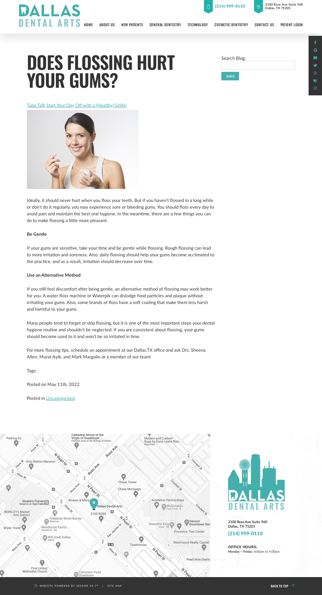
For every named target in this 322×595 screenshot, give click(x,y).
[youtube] (315, 58)
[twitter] (315, 65)
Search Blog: (233, 58)
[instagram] (315, 88)
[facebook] (315, 43)
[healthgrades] (315, 81)
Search (230, 76)
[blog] (315, 73)
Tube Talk (36, 105)
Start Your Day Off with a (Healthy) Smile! (86, 105)
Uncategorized (60, 398)
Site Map (114, 586)
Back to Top (283, 586)
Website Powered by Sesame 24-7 (66, 586)
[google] (315, 50)
